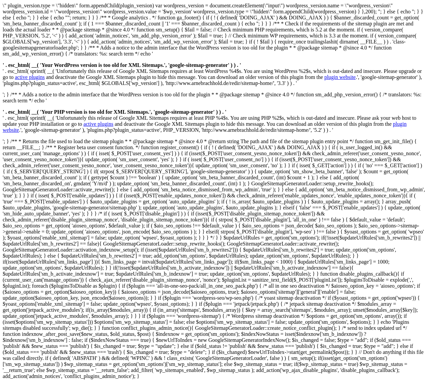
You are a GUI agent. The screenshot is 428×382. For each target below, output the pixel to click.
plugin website (340, 77)
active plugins (29, 77)
